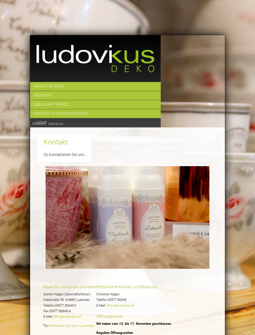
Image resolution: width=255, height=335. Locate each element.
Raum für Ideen (48, 86)
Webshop (42, 95)
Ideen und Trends (50, 104)
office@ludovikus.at (67, 317)
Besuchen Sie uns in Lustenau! (72, 326)
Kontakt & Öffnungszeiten (60, 113)
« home (40, 123)
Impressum (39, 123)
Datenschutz (55, 123)
